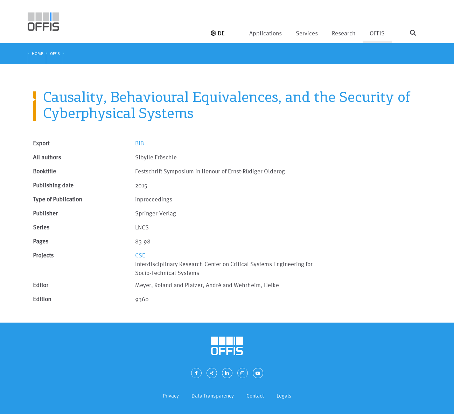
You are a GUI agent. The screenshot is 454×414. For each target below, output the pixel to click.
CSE (140, 255)
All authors (47, 157)
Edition (42, 299)
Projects (43, 255)
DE (218, 33)
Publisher (45, 213)
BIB (139, 143)
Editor (40, 285)
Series (41, 227)
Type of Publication (57, 199)
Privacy (171, 396)
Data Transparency (212, 396)
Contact (255, 396)
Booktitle (44, 171)
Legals (284, 396)
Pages (40, 241)
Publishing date (53, 185)
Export (41, 143)
